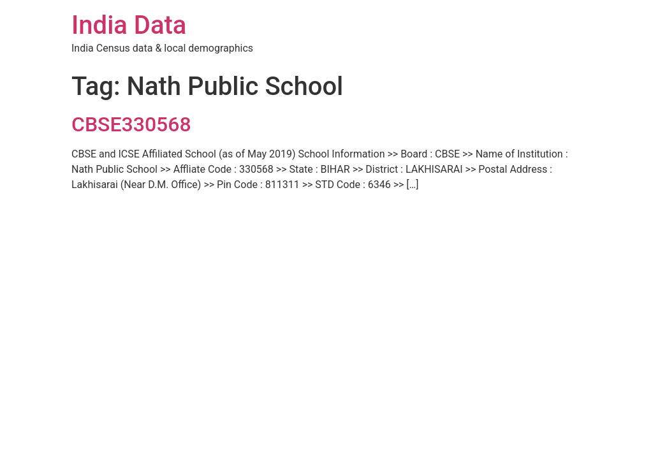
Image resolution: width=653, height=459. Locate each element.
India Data (128, 25)
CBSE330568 (131, 124)
